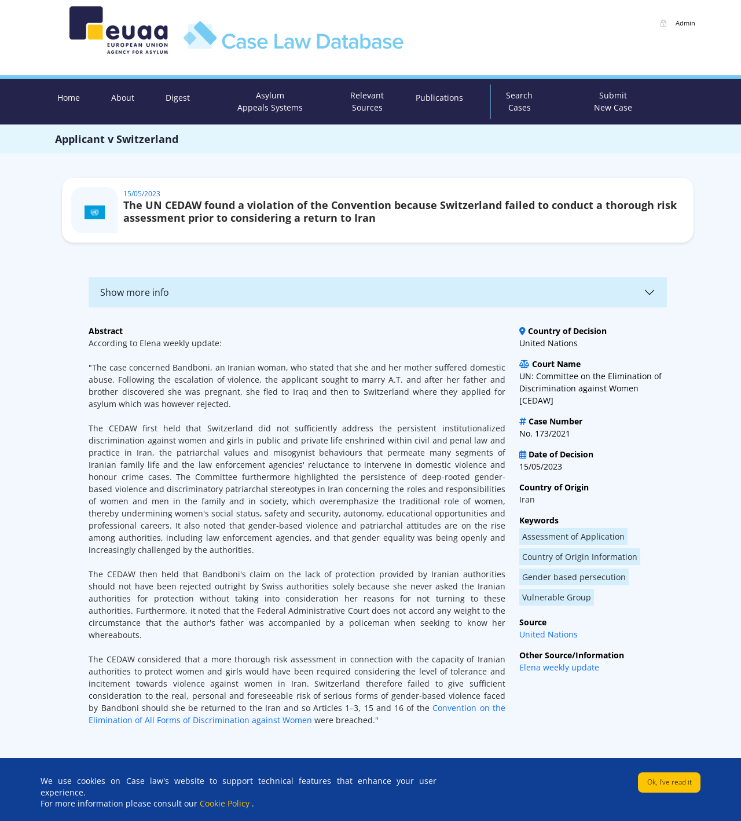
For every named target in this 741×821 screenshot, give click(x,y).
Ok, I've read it (669, 782)
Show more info (134, 292)
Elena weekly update (559, 667)
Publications (439, 97)
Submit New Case (613, 101)
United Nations (548, 634)
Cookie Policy (226, 803)
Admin (685, 23)
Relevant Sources (367, 101)
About (122, 97)
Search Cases (519, 101)
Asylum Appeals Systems (270, 101)
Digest (178, 97)
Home (68, 97)
